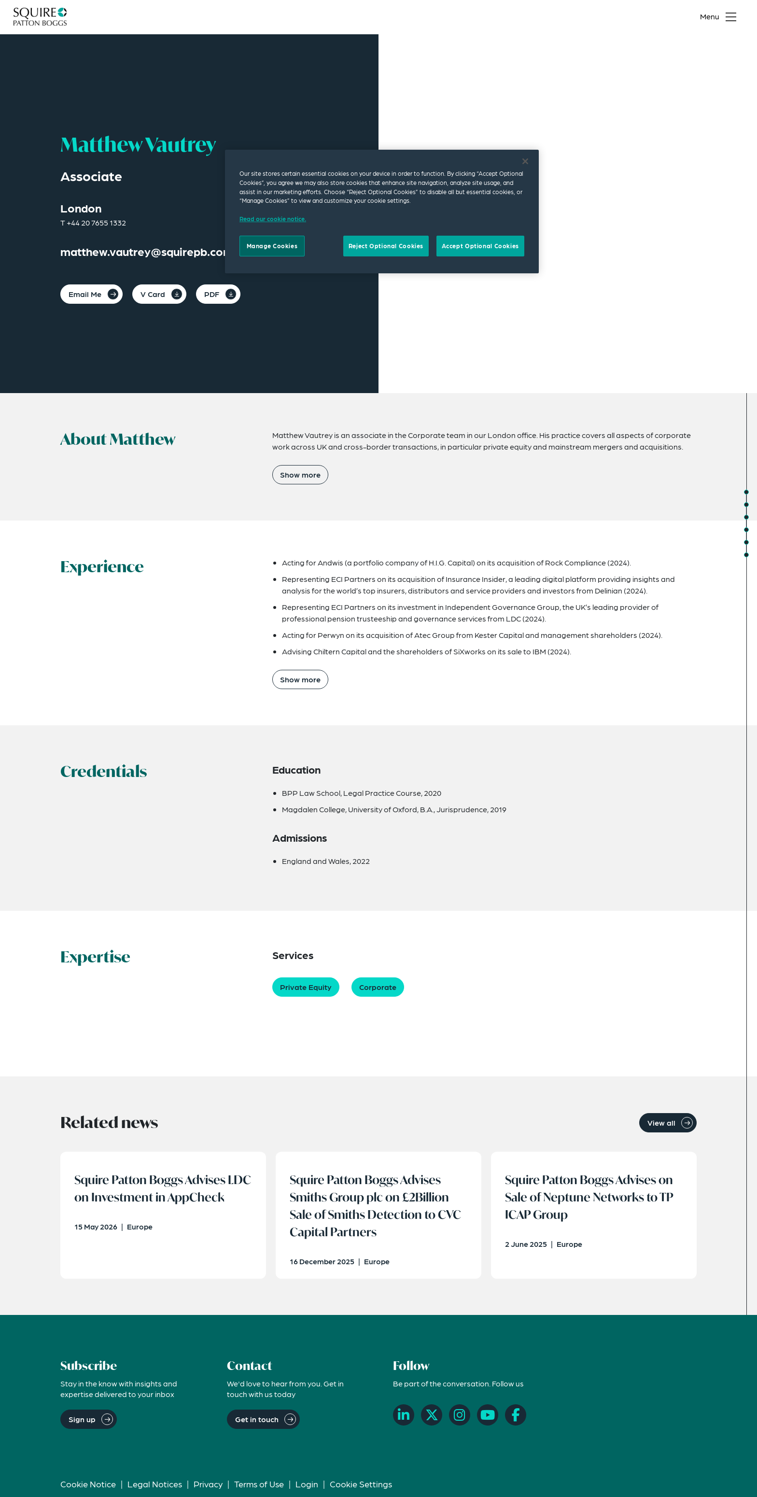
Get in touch (257, 1420)
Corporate (377, 987)
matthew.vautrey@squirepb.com (146, 251)
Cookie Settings (361, 1485)
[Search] (675, 17)
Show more (300, 474)
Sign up (82, 1420)
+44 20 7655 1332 (96, 222)
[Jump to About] (746, 492)
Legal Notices (154, 1485)
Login (306, 1485)
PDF (211, 294)
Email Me (85, 294)
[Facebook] (515, 1416)
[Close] (525, 161)
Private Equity (306, 987)
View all (661, 1122)
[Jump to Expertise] (746, 529)
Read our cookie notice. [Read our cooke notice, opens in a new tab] (272, 219)
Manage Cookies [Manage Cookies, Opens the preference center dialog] (272, 246)
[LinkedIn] (403, 1416)
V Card (152, 294)
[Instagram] (459, 1416)
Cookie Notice (88, 1485)
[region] (382, 211)
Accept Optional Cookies (480, 246)
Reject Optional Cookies (386, 246)
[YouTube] (487, 1416)
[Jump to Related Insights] (746, 542)
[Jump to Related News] (746, 554)
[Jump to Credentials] (746, 517)
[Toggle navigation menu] (720, 17)
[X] (431, 1416)
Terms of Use (259, 1485)
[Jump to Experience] (746, 504)
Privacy (208, 1485)
